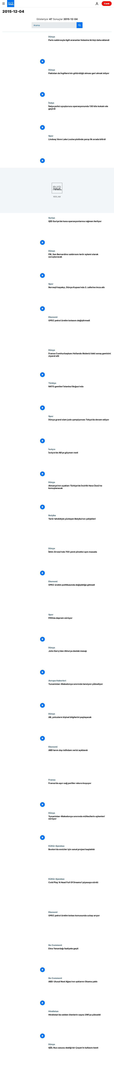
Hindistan (53, 1011)
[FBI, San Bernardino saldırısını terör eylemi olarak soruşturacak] (80, 266)
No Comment (55, 945)
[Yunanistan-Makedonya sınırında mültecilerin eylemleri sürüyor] (80, 828)
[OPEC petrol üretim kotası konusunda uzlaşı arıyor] (80, 927)
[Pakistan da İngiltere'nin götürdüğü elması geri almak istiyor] (80, 85)
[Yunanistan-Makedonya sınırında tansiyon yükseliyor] (80, 696)
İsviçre (51, 449)
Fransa (51, 779)
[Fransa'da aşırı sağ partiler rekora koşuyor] (80, 795)
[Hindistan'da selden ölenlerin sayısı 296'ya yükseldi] (80, 1026)
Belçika (52, 515)
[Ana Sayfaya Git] (10, 3)
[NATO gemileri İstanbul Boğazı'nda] (80, 398)
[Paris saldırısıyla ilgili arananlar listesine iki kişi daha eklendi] (80, 52)
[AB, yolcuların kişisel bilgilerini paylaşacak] (80, 729)
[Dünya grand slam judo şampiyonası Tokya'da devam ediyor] (80, 431)
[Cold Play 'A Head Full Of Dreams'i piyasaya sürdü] (80, 894)
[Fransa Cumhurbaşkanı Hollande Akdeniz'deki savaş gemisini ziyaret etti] (80, 365)
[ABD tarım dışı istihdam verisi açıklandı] (80, 762)
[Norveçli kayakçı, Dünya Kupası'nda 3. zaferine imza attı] (80, 299)
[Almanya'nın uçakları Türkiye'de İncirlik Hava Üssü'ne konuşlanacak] (80, 497)
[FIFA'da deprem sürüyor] (80, 630)
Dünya (51, 36)
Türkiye (52, 383)
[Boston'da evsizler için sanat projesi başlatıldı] (80, 861)
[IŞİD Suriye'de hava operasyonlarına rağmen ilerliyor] (80, 233)
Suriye (51, 218)
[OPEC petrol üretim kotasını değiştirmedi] (80, 332)
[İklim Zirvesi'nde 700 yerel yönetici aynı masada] (80, 564)
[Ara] (57, 25)
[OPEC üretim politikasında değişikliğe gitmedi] (80, 597)
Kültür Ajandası (56, 846)
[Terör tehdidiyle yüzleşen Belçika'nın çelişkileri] (80, 531)
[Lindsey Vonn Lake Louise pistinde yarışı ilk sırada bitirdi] (80, 151)
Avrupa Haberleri (57, 680)
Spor (50, 136)
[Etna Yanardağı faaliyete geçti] (80, 960)
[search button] (80, 25)
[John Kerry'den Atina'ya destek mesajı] (80, 663)
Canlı (106, 3)
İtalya (51, 103)
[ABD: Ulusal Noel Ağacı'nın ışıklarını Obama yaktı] (80, 993)
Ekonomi (52, 317)
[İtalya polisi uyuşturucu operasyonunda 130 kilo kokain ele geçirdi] (80, 118)
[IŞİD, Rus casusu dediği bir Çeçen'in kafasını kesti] (80, 1059)
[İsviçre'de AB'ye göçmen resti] (80, 464)
